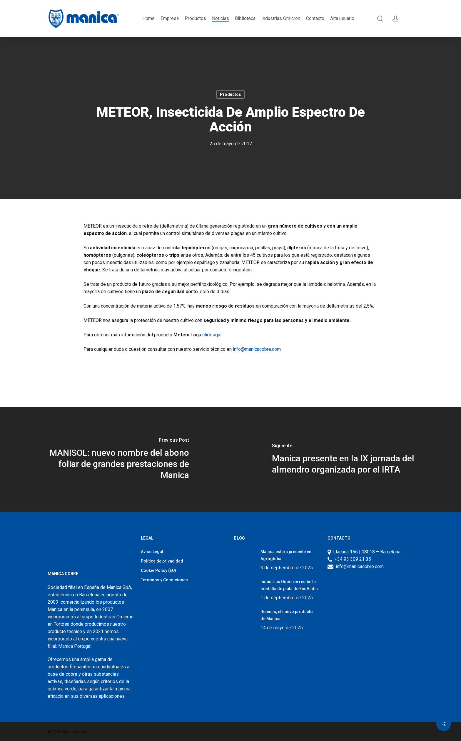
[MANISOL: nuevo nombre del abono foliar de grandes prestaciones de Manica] (115, 459)
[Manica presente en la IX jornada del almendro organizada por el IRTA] (345, 459)
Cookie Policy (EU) (158, 570)
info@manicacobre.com (257, 349)
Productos (230, 94)
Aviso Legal (152, 551)
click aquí (211, 335)
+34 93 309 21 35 (351, 559)
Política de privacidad (162, 561)
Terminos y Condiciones (164, 580)
